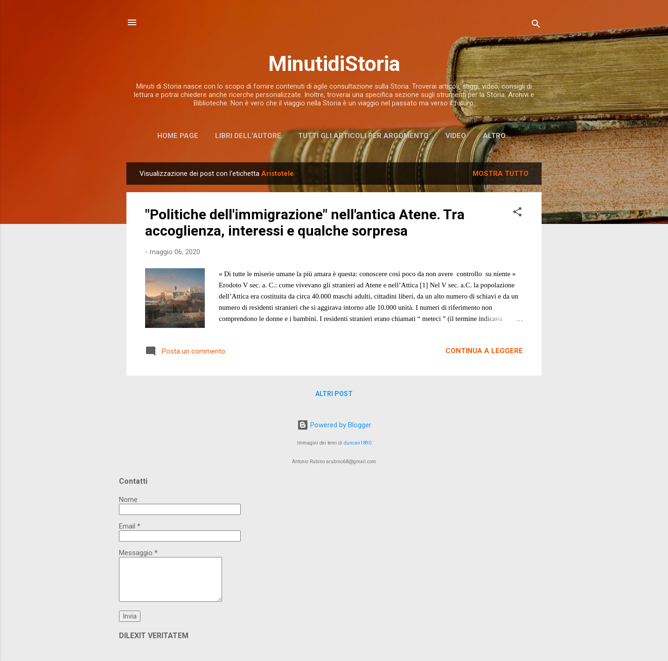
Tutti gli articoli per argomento (363, 136)
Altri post (334, 393)
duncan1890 (357, 443)
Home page (177, 136)
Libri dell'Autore (248, 136)
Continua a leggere (484, 351)
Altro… (497, 136)
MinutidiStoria (334, 63)
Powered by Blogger (334, 425)
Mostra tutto (501, 173)
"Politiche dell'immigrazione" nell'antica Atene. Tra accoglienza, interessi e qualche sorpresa (305, 222)
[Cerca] (536, 25)
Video (455, 136)
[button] (517, 213)
